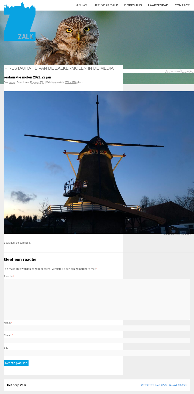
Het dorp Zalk (106, 5)
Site (6, 347)
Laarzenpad (158, 5)
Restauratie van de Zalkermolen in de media (58, 68)
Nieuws (81, 5)
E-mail (8, 335)
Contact (182, 5)
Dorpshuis (133, 5)
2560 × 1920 (71, 82)
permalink (24, 242)
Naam (8, 322)
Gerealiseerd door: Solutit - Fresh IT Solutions (164, 384)
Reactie (9, 276)
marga (12, 82)
